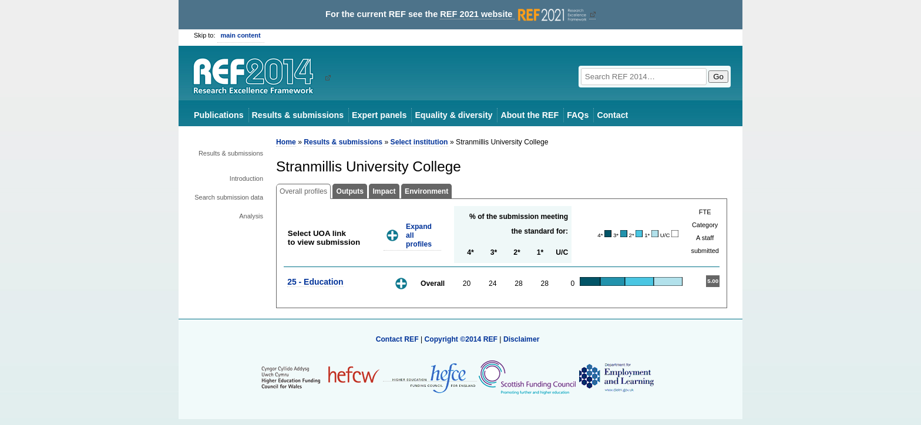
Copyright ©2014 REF (461, 339)
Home (286, 142)
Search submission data (228, 197)
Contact (612, 115)
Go (718, 76)
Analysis (251, 216)
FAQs (578, 115)
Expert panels (379, 115)
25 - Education (315, 281)
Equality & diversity (453, 115)
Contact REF (397, 339)
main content (241, 35)
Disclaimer (521, 339)
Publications (219, 115)
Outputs (350, 191)
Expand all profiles (419, 235)
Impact (383, 191)
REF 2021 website (514, 14)
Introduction (246, 178)
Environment (426, 191)
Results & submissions (298, 115)
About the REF (529, 115)
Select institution (419, 142)
